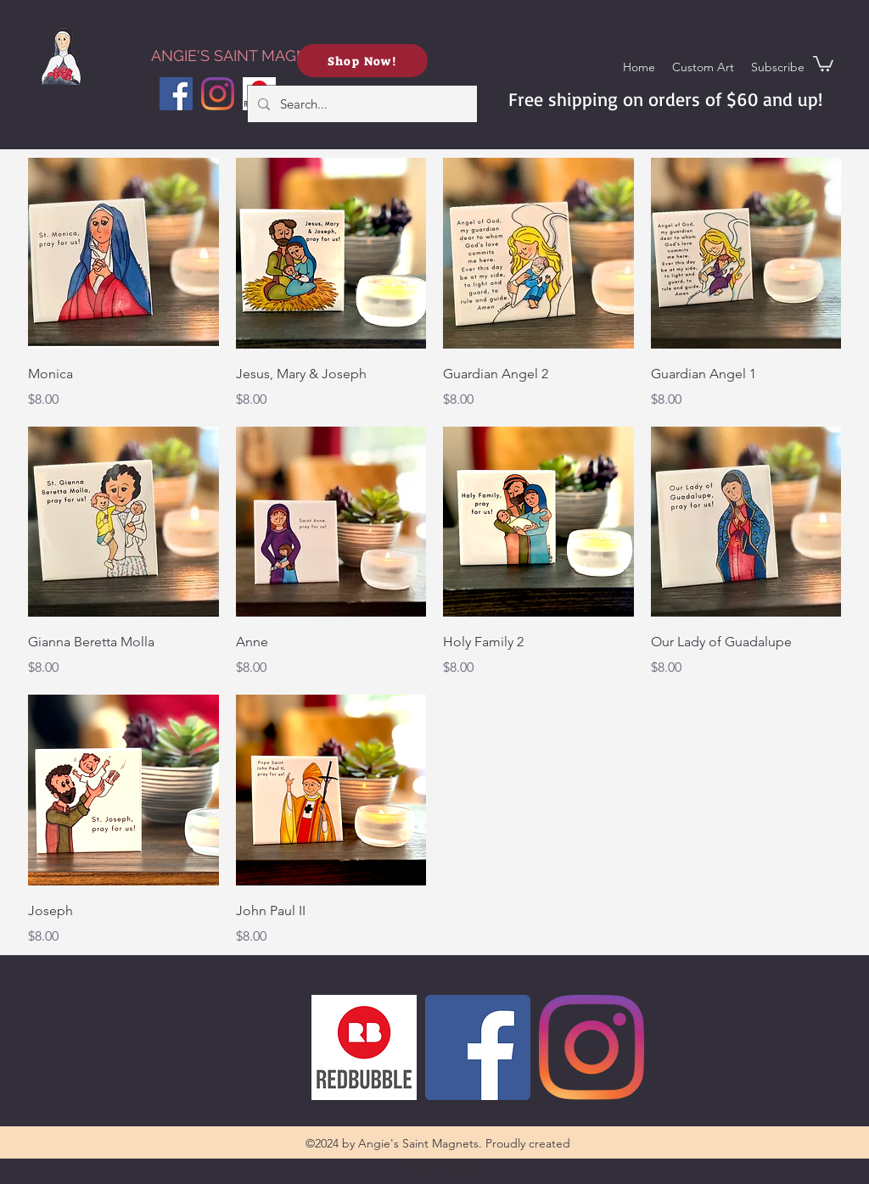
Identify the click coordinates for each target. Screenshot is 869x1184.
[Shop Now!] (362, 60)
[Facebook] (176, 93)
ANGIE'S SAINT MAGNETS (235, 55)
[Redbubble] (364, 1047)
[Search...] (360, 104)
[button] (778, 67)
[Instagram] (217, 93)
